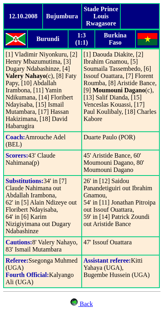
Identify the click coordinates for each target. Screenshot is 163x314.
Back (85, 303)
